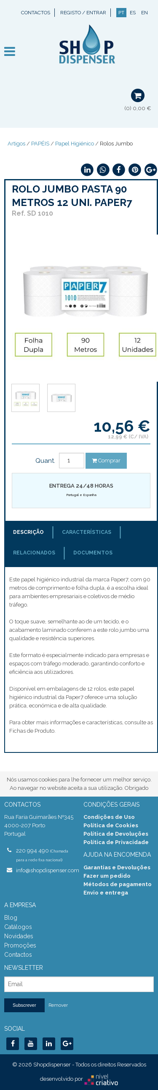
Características (86, 532)
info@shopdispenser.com (45, 870)
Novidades (18, 936)
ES (133, 13)
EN (144, 13)
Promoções (20, 945)
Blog (10, 917)
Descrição (28, 532)
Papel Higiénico (74, 143)
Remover (58, 1005)
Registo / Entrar (83, 13)
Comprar (106, 460)
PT (121, 12)
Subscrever (24, 1005)
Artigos (16, 143)
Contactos (35, 13)
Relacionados (34, 553)
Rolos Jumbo (116, 143)
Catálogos (18, 927)
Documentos (92, 553)
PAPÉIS (40, 143)
